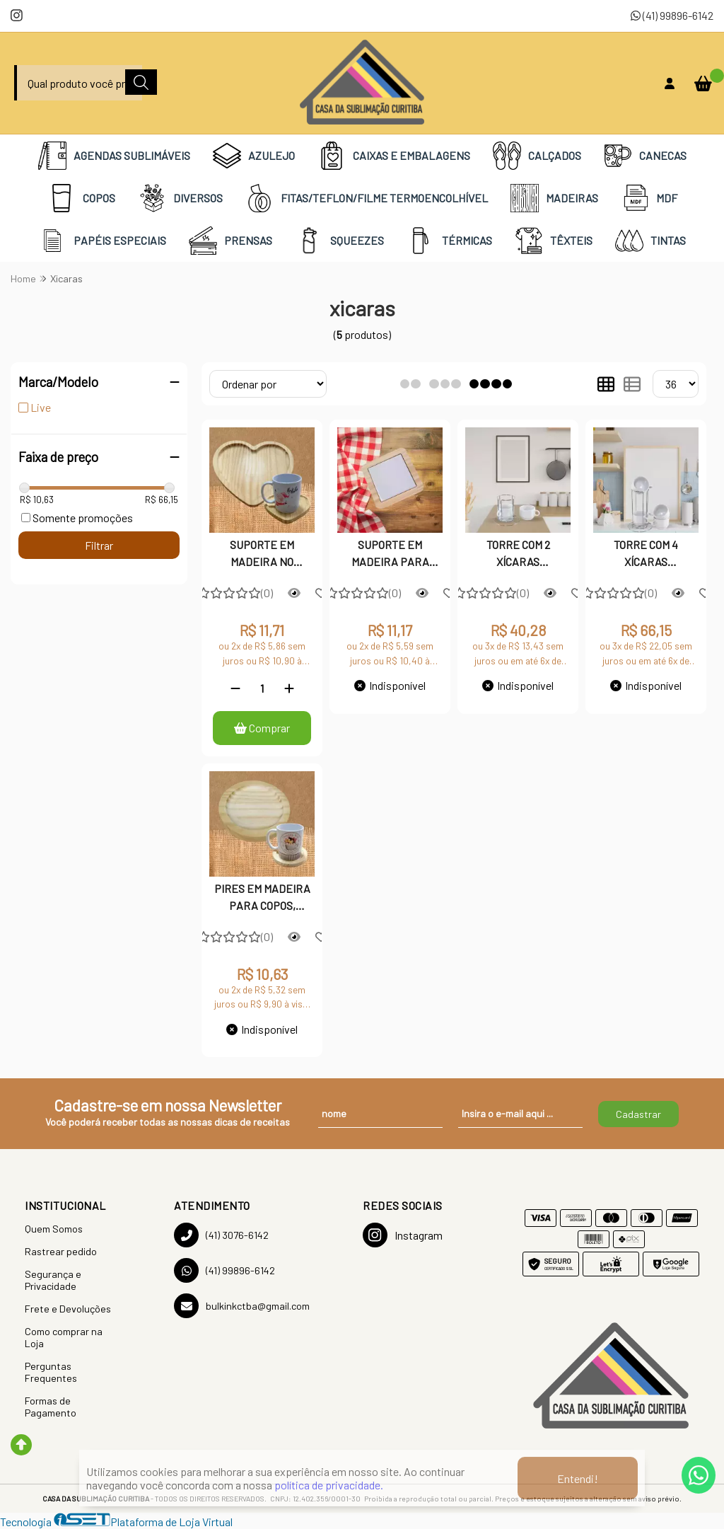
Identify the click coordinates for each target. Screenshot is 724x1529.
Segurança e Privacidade (53, 1280)
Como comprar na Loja (64, 1337)
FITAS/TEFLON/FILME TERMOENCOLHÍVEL (366, 198)
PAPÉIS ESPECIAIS (102, 240)
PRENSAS (230, 240)
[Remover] (235, 688)
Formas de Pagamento (50, 1407)
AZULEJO (254, 156)
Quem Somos (54, 1229)
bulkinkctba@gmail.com (242, 1305)
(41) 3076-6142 (221, 1235)
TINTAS (650, 240)
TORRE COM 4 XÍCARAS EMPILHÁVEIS (645, 555)
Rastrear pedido (61, 1251)
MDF (649, 198)
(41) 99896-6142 (672, 15)
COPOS (81, 198)
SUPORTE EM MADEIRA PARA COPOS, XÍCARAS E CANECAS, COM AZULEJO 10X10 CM (390, 555)
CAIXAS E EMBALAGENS (393, 156)
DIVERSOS (180, 198)
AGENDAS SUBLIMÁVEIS (114, 156)
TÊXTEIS (553, 240)
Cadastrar (638, 1114)
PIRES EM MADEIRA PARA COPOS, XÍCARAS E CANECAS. (262, 899)
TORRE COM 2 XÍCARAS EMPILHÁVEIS (517, 555)
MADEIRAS (554, 198)
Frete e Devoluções (68, 1309)
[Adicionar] (289, 688)
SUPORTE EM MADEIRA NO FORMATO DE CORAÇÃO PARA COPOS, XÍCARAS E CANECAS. (262, 555)
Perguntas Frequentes (51, 1372)
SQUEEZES (339, 240)
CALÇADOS (537, 156)
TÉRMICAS (449, 240)
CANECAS (645, 156)
